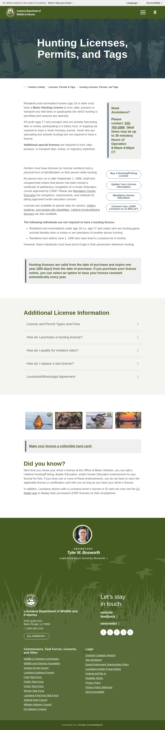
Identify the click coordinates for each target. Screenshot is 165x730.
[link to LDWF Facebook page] (103, 632)
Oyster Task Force (34, 686)
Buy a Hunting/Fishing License (123, 174)
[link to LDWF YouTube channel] (123, 632)
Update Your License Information (123, 185)
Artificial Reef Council (35, 700)
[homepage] (23, 12)
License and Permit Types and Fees (53, 324)
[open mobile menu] (143, 12)
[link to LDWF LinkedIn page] (130, 632)
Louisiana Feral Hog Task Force (41, 695)
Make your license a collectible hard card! (61, 446)
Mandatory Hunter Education (123, 196)
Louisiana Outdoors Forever (39, 672)
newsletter (110, 623)
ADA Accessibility (94, 691)
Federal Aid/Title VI (95, 673)
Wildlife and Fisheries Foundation (42, 663)
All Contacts (35, 636)
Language (132, 3)
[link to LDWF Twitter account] (110, 632)
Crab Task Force (33, 677)
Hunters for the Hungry (36, 668)
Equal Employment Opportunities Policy (107, 664)
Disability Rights (94, 678)
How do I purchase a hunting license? (55, 337)
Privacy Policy (93, 682)
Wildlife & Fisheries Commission (41, 658)
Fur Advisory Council (35, 709)
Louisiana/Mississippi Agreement (51, 377)
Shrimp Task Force (34, 690)
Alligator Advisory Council (38, 704)
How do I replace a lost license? (50, 363)
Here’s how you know (60, 3)
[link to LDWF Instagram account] (117, 632)
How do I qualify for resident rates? (52, 350)
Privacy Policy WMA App (98, 687)
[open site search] (155, 12)
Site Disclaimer (93, 660)
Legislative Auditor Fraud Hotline (103, 669)
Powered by (82, 725)
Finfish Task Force (34, 681)
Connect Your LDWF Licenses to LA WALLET (123, 207)
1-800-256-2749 (34, 628)
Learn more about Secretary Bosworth (82, 558)
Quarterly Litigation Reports (100, 655)
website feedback (109, 614)
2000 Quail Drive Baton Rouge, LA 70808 (37, 622)
